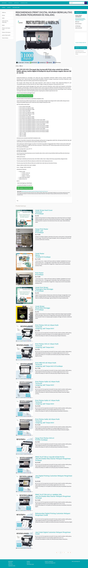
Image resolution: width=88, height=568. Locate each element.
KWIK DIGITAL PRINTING (5, 21)
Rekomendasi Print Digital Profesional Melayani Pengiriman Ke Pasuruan (35, 191)
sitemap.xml (77, 561)
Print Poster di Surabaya (39, 273)
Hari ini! (84, 42)
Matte (3, 25)
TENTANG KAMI (15, 7)
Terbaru (80, 42)
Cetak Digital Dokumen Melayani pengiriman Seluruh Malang (80, 52)
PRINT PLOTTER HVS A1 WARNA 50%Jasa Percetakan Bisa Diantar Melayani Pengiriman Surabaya (53, 496)
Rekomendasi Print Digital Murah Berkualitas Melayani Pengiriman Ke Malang (80, 19)
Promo (77, 42)
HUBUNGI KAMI (24, 2)
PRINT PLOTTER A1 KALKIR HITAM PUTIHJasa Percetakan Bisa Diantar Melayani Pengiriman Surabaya (53, 458)
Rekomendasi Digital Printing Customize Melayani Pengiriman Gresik (52, 514)
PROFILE (10, 2)
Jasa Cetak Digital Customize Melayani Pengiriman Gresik (53, 533)
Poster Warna (5, 38)
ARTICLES (16, 2)
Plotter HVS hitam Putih (6, 28)
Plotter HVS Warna (6, 32)
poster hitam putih (6, 35)
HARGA (3, 7)
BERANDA (4, 2)
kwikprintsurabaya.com (50, 562)
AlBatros (4, 12)
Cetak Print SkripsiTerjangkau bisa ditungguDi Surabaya (44, 289)
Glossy (3, 15)
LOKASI (8, 7)
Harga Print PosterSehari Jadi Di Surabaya (41, 230)
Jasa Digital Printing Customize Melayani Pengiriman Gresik (53, 476)
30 (68, 552)
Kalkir (3, 18)
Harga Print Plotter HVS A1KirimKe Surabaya (44, 439)
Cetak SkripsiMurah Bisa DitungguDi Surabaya (42, 308)
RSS (73, 561)
